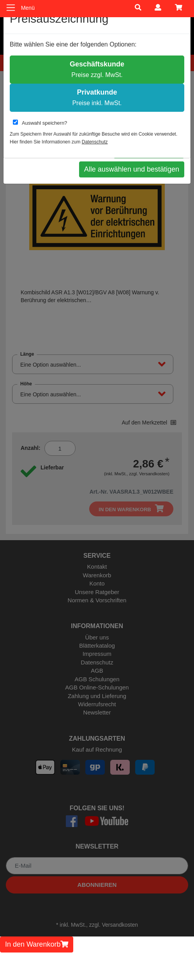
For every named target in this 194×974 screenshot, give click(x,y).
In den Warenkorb (36, 944)
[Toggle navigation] (10, 7)
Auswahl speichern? (40, 123)
